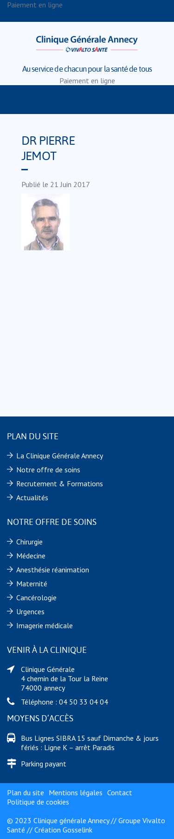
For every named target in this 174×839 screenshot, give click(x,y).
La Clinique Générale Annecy (59, 455)
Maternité (31, 583)
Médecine (30, 555)
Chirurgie (29, 541)
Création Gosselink (63, 829)
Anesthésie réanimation (52, 569)
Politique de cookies (38, 801)
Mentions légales (76, 792)
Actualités (32, 497)
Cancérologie (36, 597)
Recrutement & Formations (59, 483)
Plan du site (25, 792)
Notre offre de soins (48, 469)
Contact (119, 792)
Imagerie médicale (44, 625)
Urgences (30, 611)
